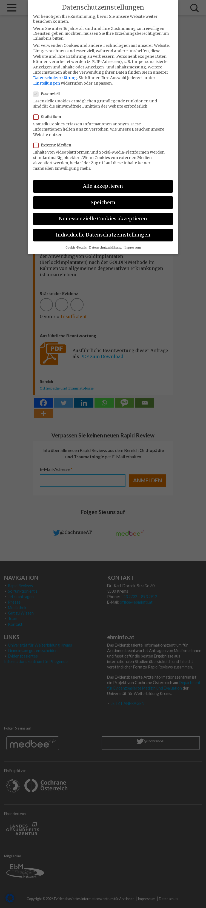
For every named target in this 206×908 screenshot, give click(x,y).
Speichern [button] (103, 198)
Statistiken (49, 112)
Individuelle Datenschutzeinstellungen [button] (103, 231)
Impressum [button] (132, 243)
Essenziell (48, 89)
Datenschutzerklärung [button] (105, 243)
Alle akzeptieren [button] (103, 182)
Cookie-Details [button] (76, 243)
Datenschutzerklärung (55, 73)
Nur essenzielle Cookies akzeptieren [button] (103, 214)
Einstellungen (46, 78)
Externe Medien (54, 141)
